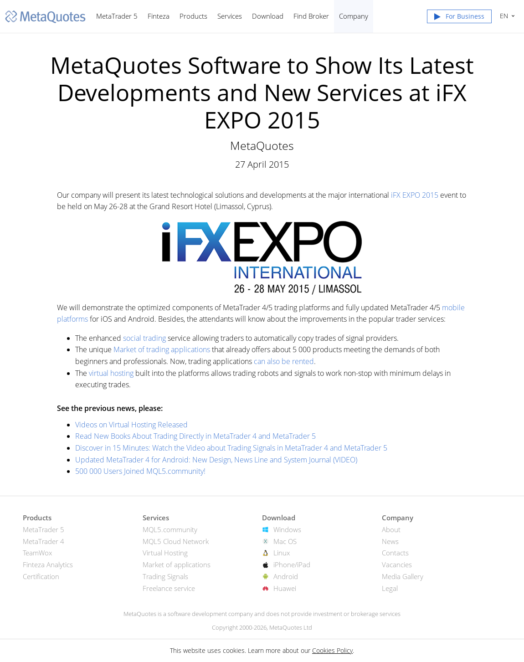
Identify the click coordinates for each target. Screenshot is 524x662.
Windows (287, 529)
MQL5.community (170, 529)
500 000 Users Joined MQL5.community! (140, 471)
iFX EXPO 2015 (414, 195)
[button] (459, 18)
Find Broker (311, 16)
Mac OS (285, 541)
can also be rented (284, 361)
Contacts (395, 552)
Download (267, 16)
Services (229, 16)
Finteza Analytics (48, 564)
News (390, 541)
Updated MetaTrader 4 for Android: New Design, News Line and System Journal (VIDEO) (216, 460)
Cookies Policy (332, 650)
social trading (144, 338)
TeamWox (37, 552)
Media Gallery (402, 576)
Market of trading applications (161, 349)
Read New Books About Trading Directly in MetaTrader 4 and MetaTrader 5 (195, 436)
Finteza (159, 16)
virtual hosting (111, 373)
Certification (41, 576)
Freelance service (169, 588)
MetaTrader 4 (43, 541)
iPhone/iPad (291, 564)
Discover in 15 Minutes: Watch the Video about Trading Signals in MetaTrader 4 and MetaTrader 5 (231, 448)
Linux (281, 552)
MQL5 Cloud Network (176, 541)
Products (193, 16)
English (503, 15)
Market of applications (177, 564)
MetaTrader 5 (117, 16)
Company (353, 16)
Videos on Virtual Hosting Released (131, 425)
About (391, 529)
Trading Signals (165, 576)
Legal (390, 588)
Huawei (284, 588)
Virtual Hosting (165, 552)
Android (285, 576)
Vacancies (397, 564)
